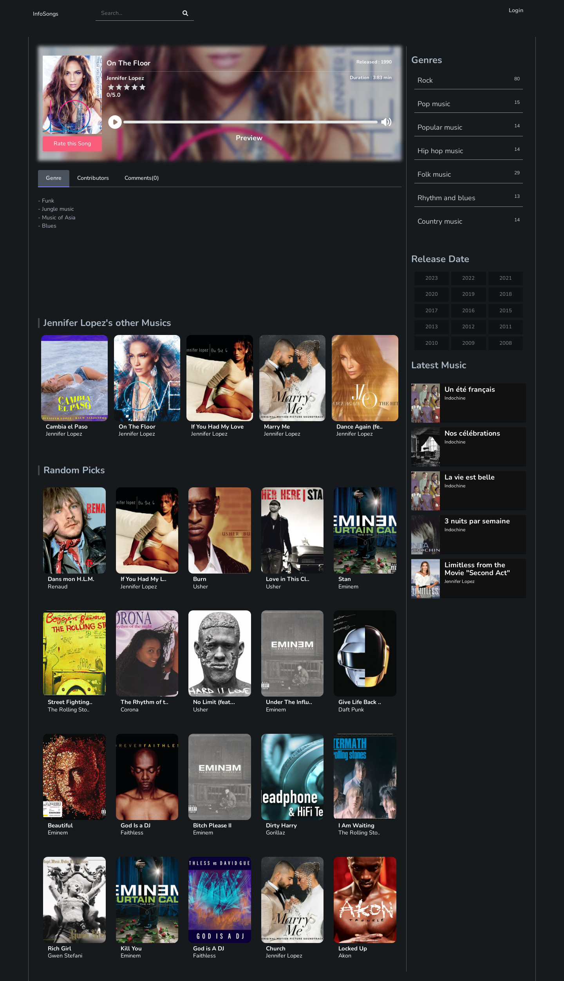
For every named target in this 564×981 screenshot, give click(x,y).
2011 (505, 326)
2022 (468, 278)
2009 (468, 343)
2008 (505, 343)
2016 (468, 310)
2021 (505, 278)
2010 (431, 343)
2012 (468, 326)
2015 (505, 310)
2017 (431, 310)
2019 (468, 294)
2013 (431, 326)
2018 (505, 294)
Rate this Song (72, 143)
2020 (431, 294)
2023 (431, 278)
